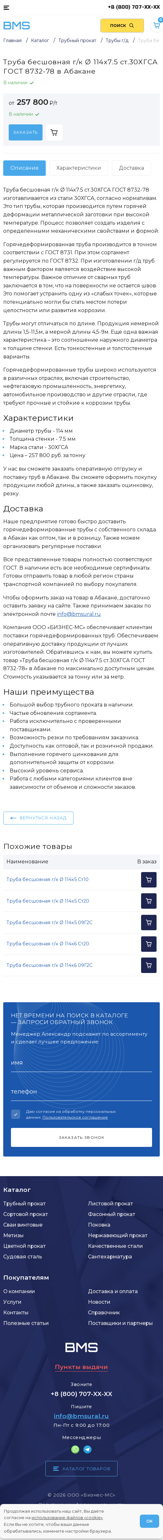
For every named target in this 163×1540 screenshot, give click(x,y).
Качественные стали (115, 1246)
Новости (99, 1302)
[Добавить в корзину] (54, 132)
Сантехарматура (110, 1257)
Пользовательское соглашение (75, 1117)
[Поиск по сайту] (122, 25)
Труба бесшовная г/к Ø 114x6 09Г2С (49, 965)
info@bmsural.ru (79, 614)
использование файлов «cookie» (67, 1517)
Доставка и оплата (113, 1291)
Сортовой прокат (25, 1214)
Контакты (15, 1313)
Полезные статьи (26, 1323)
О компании (19, 1291)
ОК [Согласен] (149, 1521)
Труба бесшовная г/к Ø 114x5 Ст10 (47, 879)
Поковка (99, 1225)
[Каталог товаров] (6, 7)
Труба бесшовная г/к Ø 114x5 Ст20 (47, 901)
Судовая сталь (22, 1257)
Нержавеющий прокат (118, 1235)
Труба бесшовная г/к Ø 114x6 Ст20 (47, 944)
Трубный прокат (24, 1204)
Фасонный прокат (111, 1214)
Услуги (12, 1302)
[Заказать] (26, 132)
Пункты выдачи (81, 1367)
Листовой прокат (110, 1204)
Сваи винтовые (23, 1225)
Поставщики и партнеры (120, 1323)
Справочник (104, 1313)
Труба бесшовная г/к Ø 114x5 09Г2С (49, 922)
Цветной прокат (24, 1246)
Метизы (13, 1235)
